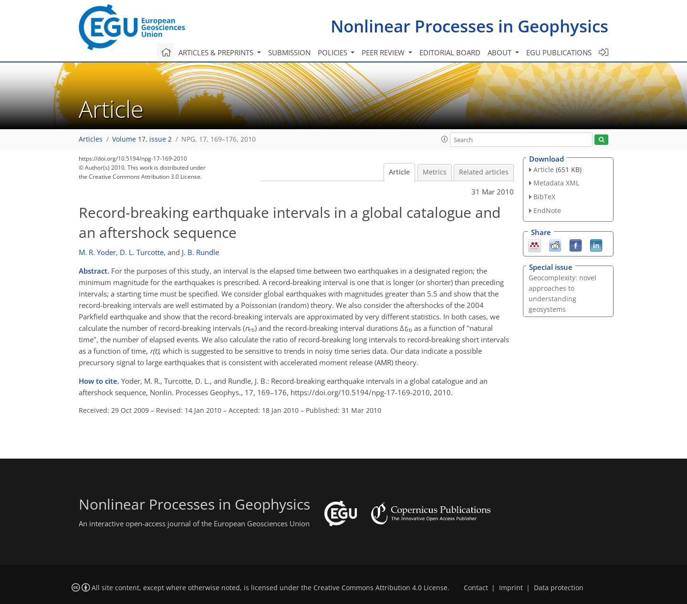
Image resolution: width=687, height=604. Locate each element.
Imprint (511, 588)
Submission (289, 52)
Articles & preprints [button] (216, 52)
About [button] (500, 52)
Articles (91, 139)
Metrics (435, 172)
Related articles (484, 172)
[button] (444, 139)
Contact (476, 588)
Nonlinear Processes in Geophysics (469, 26)
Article (399, 172)
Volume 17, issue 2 (142, 139)
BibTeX (544, 196)
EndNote (547, 210)
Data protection (558, 588)
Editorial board (449, 52)
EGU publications (559, 52)
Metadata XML (556, 182)
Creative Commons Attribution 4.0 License (380, 588)
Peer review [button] (384, 52)
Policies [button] (333, 52)
